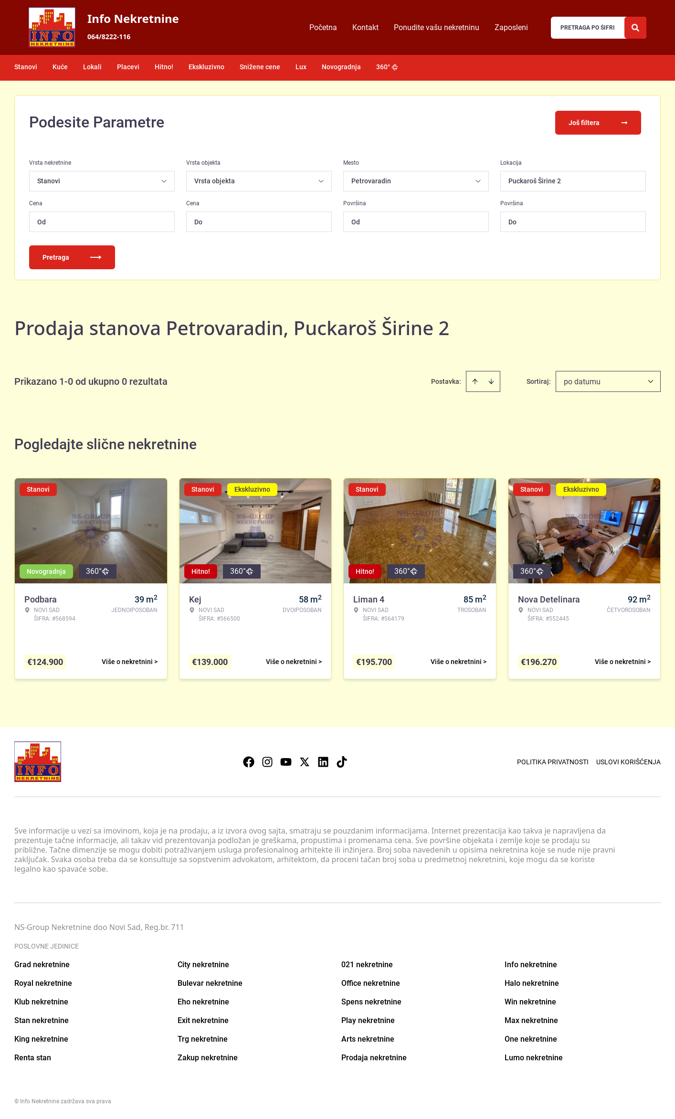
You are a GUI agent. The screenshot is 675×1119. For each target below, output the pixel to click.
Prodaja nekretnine (374, 1056)
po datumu (582, 380)
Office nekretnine (370, 982)
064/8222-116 (108, 36)
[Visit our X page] (304, 761)
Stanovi (25, 67)
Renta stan (32, 1056)
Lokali (92, 67)
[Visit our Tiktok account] (342, 761)
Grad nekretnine (42, 963)
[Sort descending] (491, 380)
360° (387, 67)
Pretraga (72, 256)
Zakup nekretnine (208, 1056)
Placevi (128, 67)
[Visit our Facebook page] (248, 761)
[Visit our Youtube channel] (286, 761)
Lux (300, 67)
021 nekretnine (367, 963)
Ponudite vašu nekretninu (436, 27)
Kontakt (365, 27)
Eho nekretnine (203, 1000)
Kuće (60, 67)
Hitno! (164, 67)
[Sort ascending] (475, 380)
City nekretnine (203, 963)
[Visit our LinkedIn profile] (323, 761)
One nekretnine (531, 1038)
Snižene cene (260, 67)
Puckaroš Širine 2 (534, 180)
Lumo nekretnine (534, 1056)
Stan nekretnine (41, 1019)
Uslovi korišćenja (628, 761)
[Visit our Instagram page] (267, 761)
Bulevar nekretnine (210, 982)
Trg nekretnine (203, 1038)
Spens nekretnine (371, 1000)
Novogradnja (341, 67)
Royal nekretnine (43, 982)
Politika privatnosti (553, 761)
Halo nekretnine (532, 982)
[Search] (635, 28)
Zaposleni (511, 27)
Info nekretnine (531, 963)
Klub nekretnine (41, 1000)
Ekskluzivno (206, 67)
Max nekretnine (531, 1019)
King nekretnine (41, 1038)
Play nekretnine (368, 1019)
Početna (323, 27)
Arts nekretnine (367, 1038)
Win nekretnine (530, 1000)
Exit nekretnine (203, 1019)
